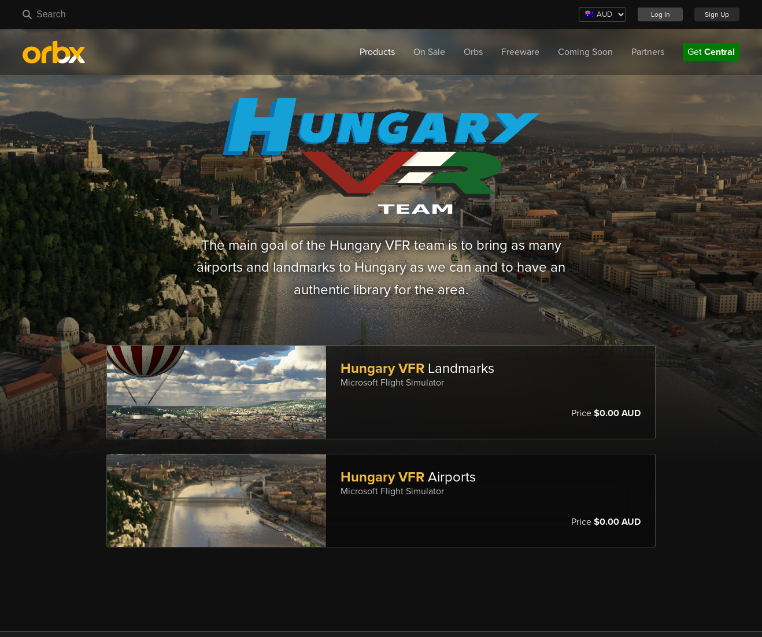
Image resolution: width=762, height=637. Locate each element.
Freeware (520, 52)
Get (711, 52)
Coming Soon (585, 52)
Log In (660, 14)
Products (377, 52)
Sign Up (717, 14)
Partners (647, 52)
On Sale (429, 52)
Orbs (473, 52)
